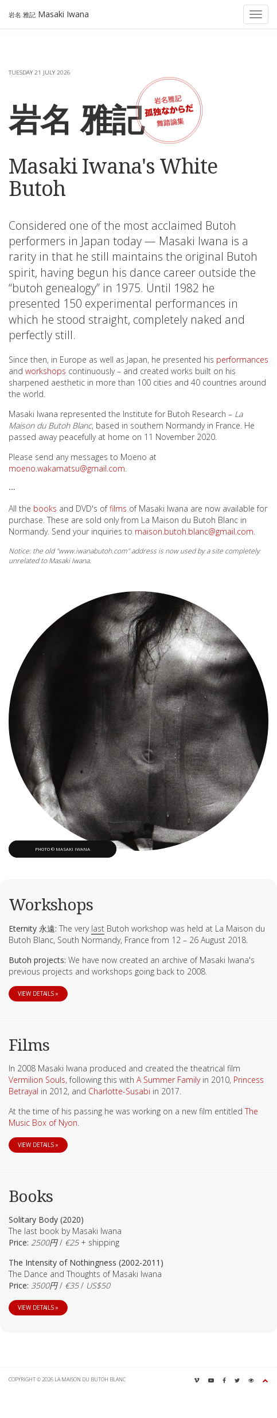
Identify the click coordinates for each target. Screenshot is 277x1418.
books (45, 508)
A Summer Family (168, 1079)
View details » (38, 993)
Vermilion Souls (37, 1079)
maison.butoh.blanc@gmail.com (194, 531)
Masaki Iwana (49, 14)
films (118, 508)
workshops (45, 371)
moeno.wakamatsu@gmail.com (67, 468)
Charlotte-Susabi (119, 1091)
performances (242, 359)
